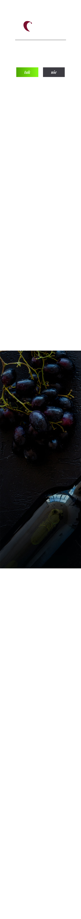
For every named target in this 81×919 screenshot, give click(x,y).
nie (54, 72)
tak (27, 72)
